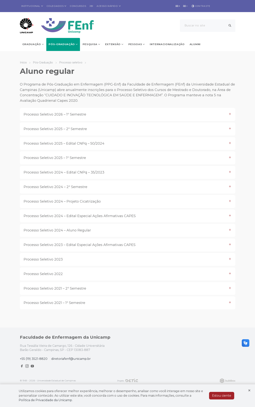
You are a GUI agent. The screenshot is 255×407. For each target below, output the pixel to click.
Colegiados (55, 6)
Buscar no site (194, 25)
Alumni (195, 44)
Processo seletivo (70, 62)
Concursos (78, 6)
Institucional (30, 6)
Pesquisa (90, 44)
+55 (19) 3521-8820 (33, 359)
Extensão (113, 44)
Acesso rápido (107, 6)
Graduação (31, 44)
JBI (91, 6)
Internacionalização (167, 44)
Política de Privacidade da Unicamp (45, 400)
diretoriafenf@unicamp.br (71, 359)
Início (23, 62)
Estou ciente (221, 395)
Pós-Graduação (62, 44)
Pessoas (135, 44)
